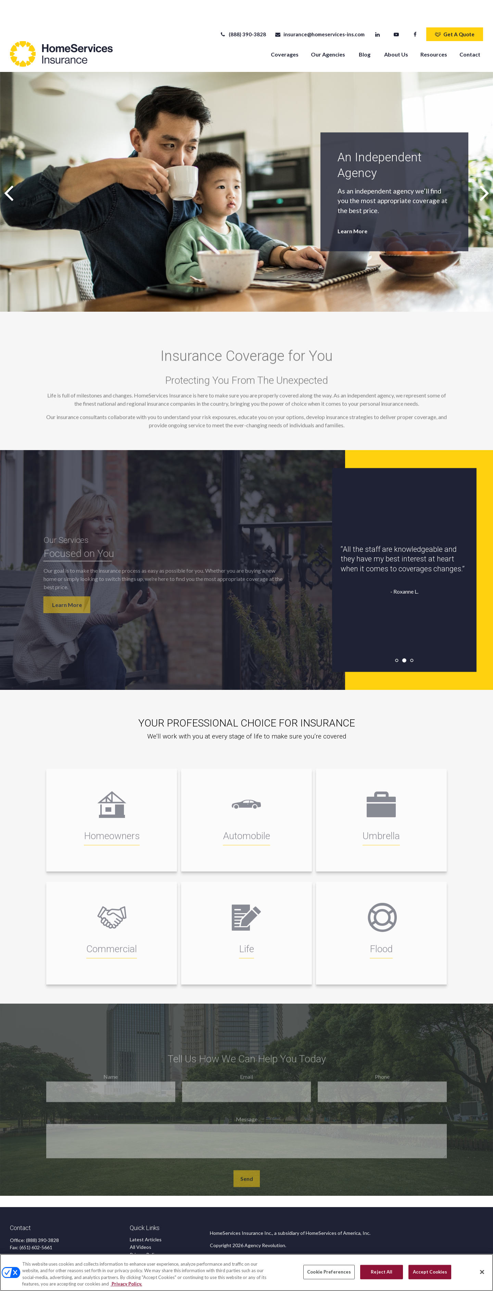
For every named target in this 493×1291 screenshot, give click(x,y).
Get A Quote (455, 14)
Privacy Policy (144, 1234)
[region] (246, 1272)
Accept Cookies (430, 1272)
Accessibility (143, 1249)
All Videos (140, 1226)
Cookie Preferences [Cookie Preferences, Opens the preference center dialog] (329, 1272)
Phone (382, 1064)
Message (246, 1106)
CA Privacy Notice (149, 1241)
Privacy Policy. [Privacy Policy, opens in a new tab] (126, 1284)
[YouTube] (396, 14)
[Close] (482, 1271)
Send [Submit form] (246, 1166)
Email (246, 1064)
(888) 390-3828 (243, 14)
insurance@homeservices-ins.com (320, 14)
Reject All (381, 1272)
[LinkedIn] (377, 14)
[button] (284, 33)
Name (110, 1064)
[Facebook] (415, 14)
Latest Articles (146, 1219)
